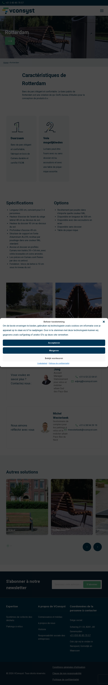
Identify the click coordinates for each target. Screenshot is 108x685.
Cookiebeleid (42, 363)
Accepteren (54, 342)
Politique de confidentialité (59, 363)
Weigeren (54, 350)
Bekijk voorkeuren (54, 358)
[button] (103, 321)
